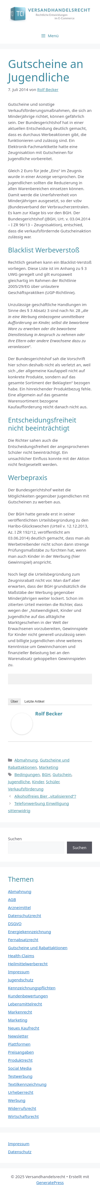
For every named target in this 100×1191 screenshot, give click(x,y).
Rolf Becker (48, 713)
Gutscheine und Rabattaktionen (37, 947)
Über (14, 701)
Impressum (18, 971)
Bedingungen (27, 774)
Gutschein (62, 774)
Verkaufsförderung (25, 789)
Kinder (38, 781)
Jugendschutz (20, 979)
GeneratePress (50, 1182)
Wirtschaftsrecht (23, 1116)
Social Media (19, 1068)
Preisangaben (21, 1052)
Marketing (48, 767)
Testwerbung (20, 1076)
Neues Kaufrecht (23, 1028)
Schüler (52, 781)
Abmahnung (26, 760)
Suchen (15, 838)
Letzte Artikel (34, 701)
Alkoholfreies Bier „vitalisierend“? (45, 796)
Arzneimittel (19, 907)
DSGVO (15, 923)
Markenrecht (20, 1012)
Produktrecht (20, 1060)
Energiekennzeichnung (29, 931)
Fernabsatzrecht (23, 939)
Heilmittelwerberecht (28, 963)
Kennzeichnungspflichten (31, 987)
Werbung (16, 1100)
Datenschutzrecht (24, 915)
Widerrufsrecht (22, 1108)
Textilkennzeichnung (27, 1084)
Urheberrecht (20, 1092)
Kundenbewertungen (28, 995)
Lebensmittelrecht (25, 1004)
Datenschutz (19, 1151)
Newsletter (18, 1036)
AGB (12, 899)
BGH (46, 774)
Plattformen (19, 1044)
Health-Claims (21, 955)
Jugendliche (19, 781)
